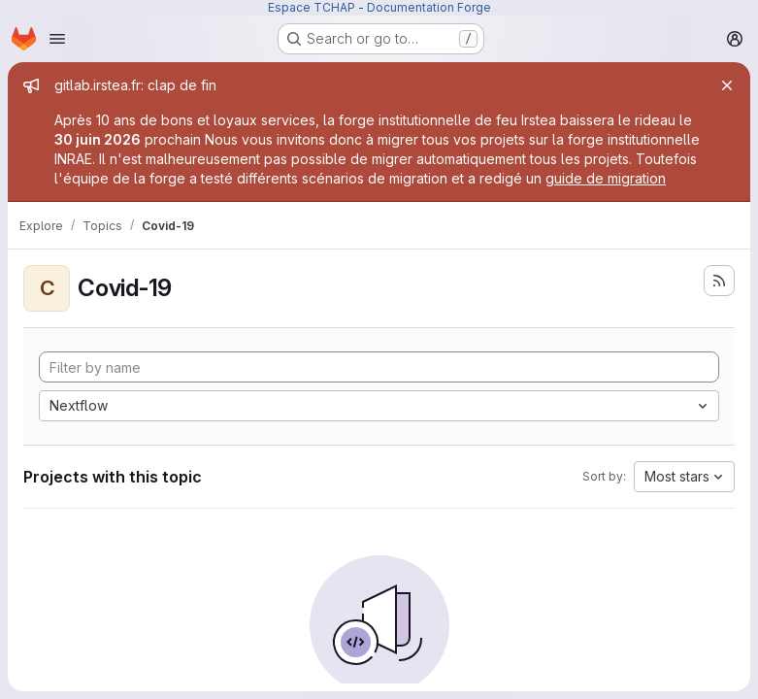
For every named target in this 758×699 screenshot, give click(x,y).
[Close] (727, 85)
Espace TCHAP (311, 7)
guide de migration (605, 178)
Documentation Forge (429, 7)
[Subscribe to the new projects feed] (719, 280)
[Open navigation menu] (57, 38)
